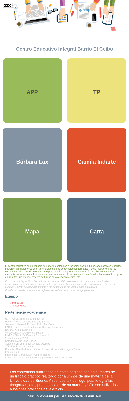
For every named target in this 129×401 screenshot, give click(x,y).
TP (96, 92)
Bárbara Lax (32, 162)
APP (32, 92)
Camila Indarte (97, 162)
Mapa (32, 231)
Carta (97, 231)
